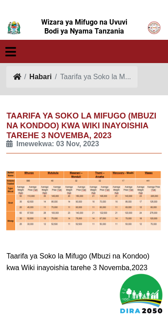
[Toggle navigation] (11, 52)
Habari (41, 76)
